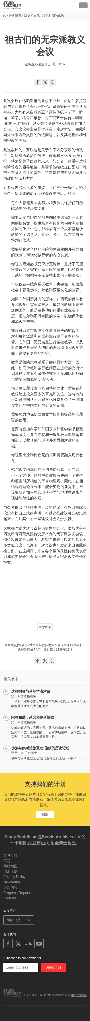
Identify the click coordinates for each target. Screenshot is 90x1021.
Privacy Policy (14, 877)
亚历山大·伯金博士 (38, 64)
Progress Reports (17, 893)
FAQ (6, 861)
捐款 (45, 814)
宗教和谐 (45, 627)
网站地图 (10, 866)
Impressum (79, 995)
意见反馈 (10, 855)
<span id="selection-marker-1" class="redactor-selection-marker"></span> (45, 592)
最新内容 (10, 887)
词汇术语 (10, 871)
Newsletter (11, 882)
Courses (10, 898)
